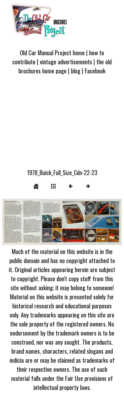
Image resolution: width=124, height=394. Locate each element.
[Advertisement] (62, 125)
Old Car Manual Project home (52, 52)
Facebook (95, 70)
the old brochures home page (65, 66)
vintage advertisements (66, 61)
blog (75, 70)
